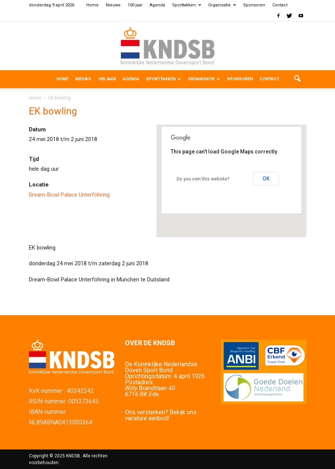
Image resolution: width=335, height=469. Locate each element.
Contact (279, 5)
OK (266, 179)
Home (92, 5)
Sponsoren (254, 5)
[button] (297, 79)
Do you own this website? (203, 179)
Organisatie (222, 5)
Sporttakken (186, 5)
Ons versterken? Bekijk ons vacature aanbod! (161, 415)
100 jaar (135, 5)
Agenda (157, 5)
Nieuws (113, 5)
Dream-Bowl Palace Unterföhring (69, 194)
